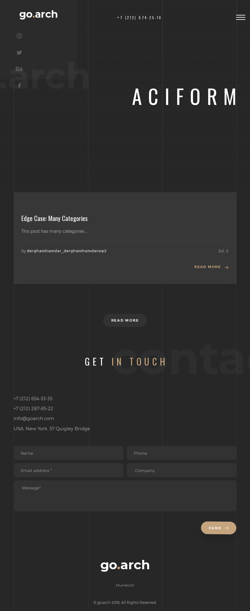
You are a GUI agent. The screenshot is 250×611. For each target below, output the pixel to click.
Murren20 (125, 591)
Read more (207, 267)
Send (219, 534)
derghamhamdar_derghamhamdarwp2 (67, 251)
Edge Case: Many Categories (54, 218)
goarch (49, 17)
